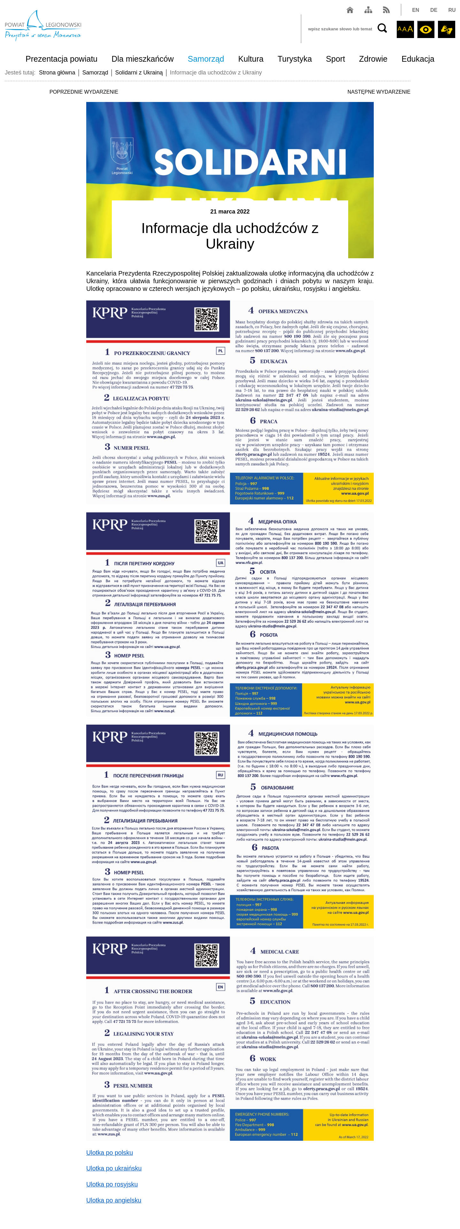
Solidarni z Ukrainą (140, 72)
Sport (335, 59)
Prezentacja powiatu (61, 59)
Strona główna (57, 72)
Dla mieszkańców (142, 59)
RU (451, 10)
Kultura (251, 59)
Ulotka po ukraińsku (114, 1168)
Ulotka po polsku (110, 1152)
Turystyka (295, 59)
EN (415, 10)
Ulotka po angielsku (114, 1199)
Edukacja (418, 59)
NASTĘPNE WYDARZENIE (379, 92)
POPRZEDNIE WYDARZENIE (84, 92)
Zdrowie (373, 59)
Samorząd (206, 59)
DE (433, 10)
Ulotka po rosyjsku (112, 1183)
